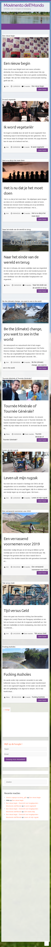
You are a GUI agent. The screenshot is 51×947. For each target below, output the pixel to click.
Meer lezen (42, 89)
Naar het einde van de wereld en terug (21, 259)
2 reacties (27, 86)
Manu (8, 285)
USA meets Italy (29, 812)
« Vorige (7, 710)
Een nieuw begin (17, 63)
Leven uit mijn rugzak (21, 478)
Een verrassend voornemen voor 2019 (22, 541)
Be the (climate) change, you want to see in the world (23, 334)
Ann (7, 86)
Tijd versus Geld (16, 610)
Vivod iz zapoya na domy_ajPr (16, 797)
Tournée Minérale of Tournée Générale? (20, 408)
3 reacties (27, 498)
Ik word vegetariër (18, 127)
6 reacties (27, 567)
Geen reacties (29, 434)
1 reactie (26, 147)
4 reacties (28, 285)
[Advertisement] (25, 849)
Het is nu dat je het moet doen (23, 190)
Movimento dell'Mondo (24, 5)
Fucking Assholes (17, 674)
